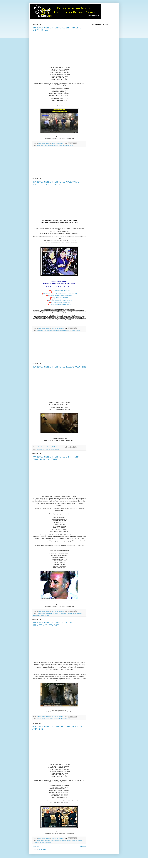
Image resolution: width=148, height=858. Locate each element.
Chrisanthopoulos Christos (43, 613)
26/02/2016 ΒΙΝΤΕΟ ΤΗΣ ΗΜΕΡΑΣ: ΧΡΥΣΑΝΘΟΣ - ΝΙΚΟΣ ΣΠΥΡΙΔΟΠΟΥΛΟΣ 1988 (56, 183)
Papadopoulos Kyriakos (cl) (60, 840)
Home (59, 846)
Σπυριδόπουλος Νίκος (75, 330)
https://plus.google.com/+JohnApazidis (60, 304)
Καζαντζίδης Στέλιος (65, 718)
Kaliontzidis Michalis (53, 613)
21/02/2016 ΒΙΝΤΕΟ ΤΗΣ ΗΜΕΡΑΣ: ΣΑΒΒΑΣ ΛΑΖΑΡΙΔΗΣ (59, 367)
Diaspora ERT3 (40, 718)
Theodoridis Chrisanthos (52, 330)
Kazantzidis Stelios (48, 718)
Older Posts (83, 846)
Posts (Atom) (42, 849)
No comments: (59, 143)
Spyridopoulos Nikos (41, 330)
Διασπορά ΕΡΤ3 (57, 718)
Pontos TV (47, 449)
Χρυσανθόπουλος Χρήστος (43, 615)
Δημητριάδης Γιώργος (68, 145)
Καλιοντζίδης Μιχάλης (72, 613)
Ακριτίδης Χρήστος (58, 145)
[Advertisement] (59, 162)
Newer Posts (36, 846)
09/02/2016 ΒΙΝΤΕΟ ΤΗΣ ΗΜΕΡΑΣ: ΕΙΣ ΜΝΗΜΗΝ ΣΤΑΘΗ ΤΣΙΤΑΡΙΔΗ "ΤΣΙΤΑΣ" (55, 458)
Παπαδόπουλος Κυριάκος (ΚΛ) (44, 842)
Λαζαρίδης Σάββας (54, 449)
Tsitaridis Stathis (62, 613)
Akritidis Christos (40, 145)
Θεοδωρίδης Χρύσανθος (63, 330)
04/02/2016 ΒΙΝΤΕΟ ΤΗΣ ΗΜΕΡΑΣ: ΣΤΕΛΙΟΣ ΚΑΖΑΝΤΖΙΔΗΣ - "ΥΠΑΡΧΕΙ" (53, 624)
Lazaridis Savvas (41, 449)
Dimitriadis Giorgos (49, 145)
